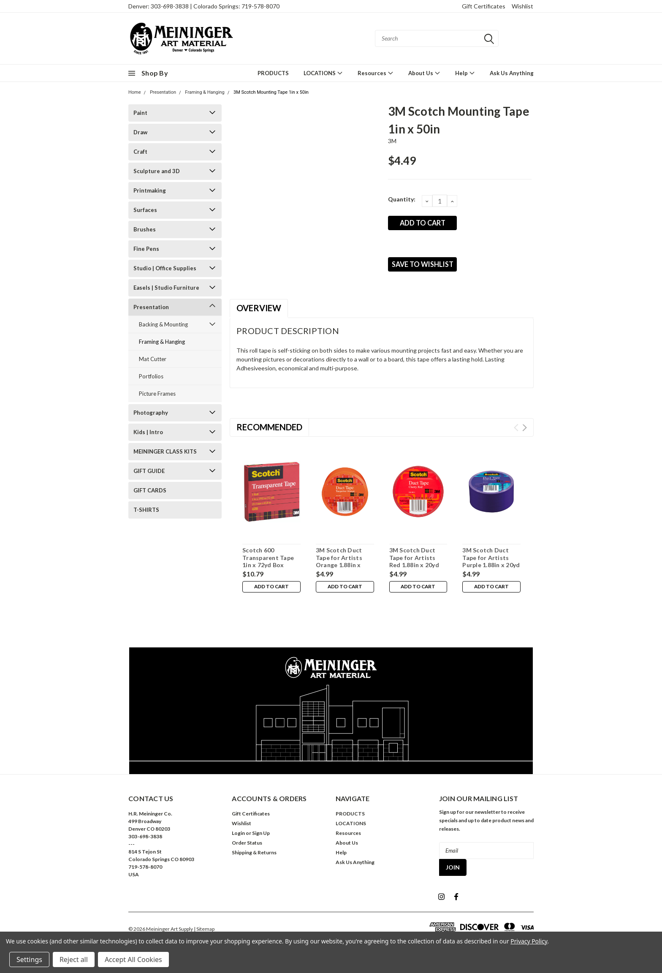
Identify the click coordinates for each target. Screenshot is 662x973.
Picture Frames (157, 393)
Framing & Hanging (204, 92)
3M (392, 140)
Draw (140, 132)
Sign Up (261, 839)
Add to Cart (271, 593)
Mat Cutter (152, 359)
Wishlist (522, 6)
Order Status (247, 848)
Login (238, 839)
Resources (375, 72)
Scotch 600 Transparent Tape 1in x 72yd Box (268, 563)
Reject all (74, 959)
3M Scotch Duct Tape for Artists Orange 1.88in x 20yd (339, 567)
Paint (140, 112)
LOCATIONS (323, 72)
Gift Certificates (483, 6)
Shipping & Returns (254, 858)
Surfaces (145, 210)
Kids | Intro (148, 432)
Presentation (163, 92)
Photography (150, 412)
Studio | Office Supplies (164, 268)
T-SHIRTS (146, 509)
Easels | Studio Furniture (166, 287)
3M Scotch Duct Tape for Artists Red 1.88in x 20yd (414, 563)
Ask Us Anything (512, 73)
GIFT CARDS (149, 490)
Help (465, 72)
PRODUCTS (273, 73)
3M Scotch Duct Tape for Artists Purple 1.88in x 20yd (491, 563)
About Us (424, 72)
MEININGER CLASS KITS (165, 451)
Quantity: (401, 199)
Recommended (269, 433)
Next (524, 433)
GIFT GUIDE (149, 470)
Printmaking (149, 190)
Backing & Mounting (163, 324)
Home (134, 92)
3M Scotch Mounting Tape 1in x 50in (271, 92)
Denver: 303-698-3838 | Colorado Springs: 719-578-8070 (203, 6)
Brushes (144, 229)
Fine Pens (146, 248)
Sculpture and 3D (156, 171)
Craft (140, 151)
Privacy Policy (528, 941)
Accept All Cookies (133, 959)
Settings (29, 959)
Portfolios (151, 376)
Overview (258, 314)
